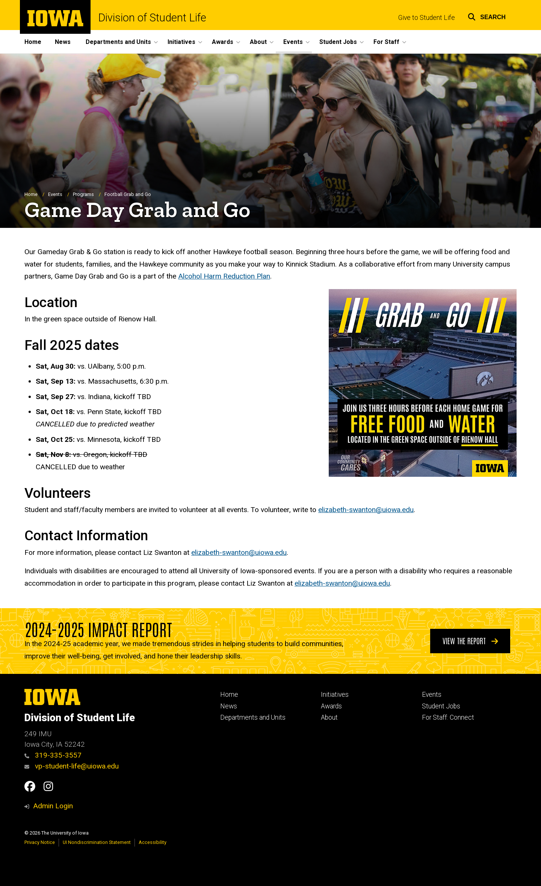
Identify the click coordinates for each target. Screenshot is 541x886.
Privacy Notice (39, 842)
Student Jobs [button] (338, 41)
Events (55, 194)
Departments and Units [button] (118, 41)
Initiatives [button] (181, 41)
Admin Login (53, 806)
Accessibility (152, 842)
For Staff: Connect (448, 717)
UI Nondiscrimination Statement (97, 842)
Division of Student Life (152, 17)
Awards (331, 706)
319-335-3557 (53, 755)
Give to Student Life (426, 17)
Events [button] (293, 41)
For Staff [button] (386, 41)
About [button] (258, 41)
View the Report (470, 640)
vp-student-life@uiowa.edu (71, 766)
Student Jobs (441, 706)
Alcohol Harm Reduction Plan (224, 276)
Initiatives (335, 694)
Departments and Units (253, 717)
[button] (487, 16)
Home (32, 41)
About (329, 717)
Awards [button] (222, 41)
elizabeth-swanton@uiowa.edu (366, 510)
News (63, 41)
